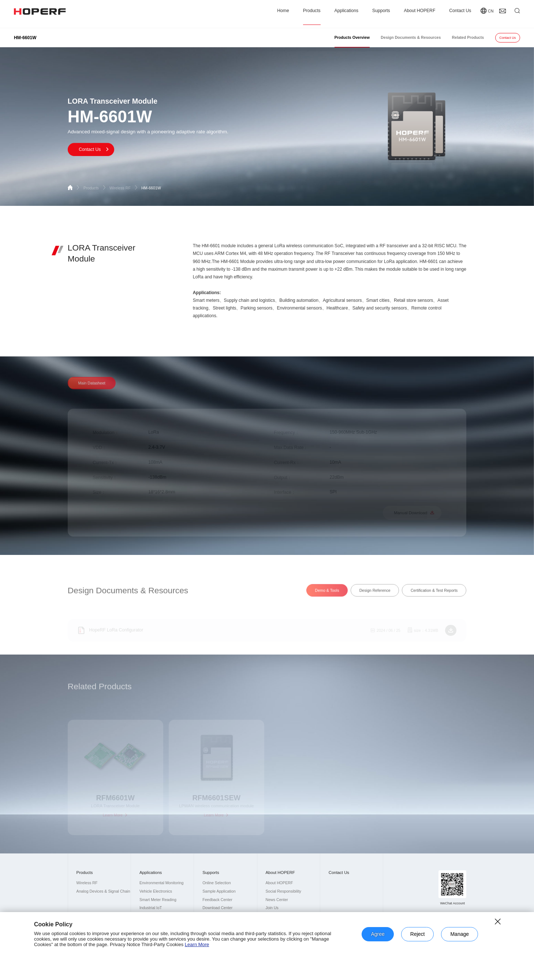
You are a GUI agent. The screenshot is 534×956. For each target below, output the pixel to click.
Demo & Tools (327, 597)
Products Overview (352, 37)
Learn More (197, 944)
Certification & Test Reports (434, 597)
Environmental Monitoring (161, 883)
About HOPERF (420, 13)
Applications (346, 13)
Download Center (217, 907)
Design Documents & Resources (411, 37)
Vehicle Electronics (155, 891)
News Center (276, 899)
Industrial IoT (150, 907)
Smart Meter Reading (157, 899)
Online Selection (216, 883)
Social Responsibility (283, 891)
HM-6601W (151, 188)
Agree (377, 934)
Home (283, 13)
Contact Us (460, 13)
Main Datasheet (91, 390)
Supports (381, 13)
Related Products (468, 37)
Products (312, 13)
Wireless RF (123, 188)
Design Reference (375, 597)
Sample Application (218, 891)
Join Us (271, 907)
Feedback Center (217, 899)
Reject (417, 934)
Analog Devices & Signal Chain (103, 891)
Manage (459, 934)
